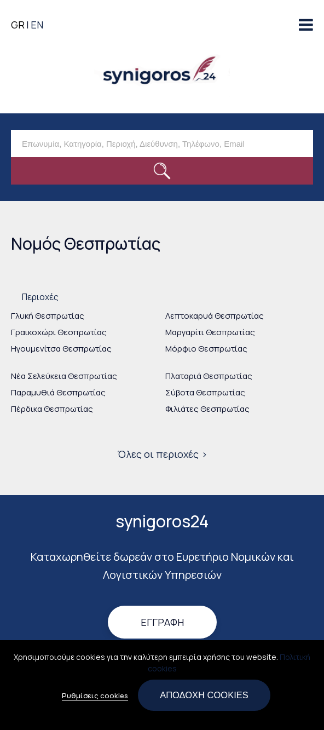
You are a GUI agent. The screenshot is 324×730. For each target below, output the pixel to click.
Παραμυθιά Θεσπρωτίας (58, 392)
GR (18, 24)
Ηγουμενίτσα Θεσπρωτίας (61, 348)
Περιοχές (40, 297)
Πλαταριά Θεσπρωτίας (208, 376)
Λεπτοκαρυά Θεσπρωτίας (214, 315)
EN (37, 24)
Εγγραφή (162, 622)
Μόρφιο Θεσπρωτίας (206, 348)
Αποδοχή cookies (204, 700)
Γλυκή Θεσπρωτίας (47, 315)
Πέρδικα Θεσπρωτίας (52, 409)
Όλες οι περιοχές (158, 454)
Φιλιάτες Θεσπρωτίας (207, 409)
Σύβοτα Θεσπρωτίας (205, 392)
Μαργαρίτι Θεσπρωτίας (210, 332)
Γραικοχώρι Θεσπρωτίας (59, 332)
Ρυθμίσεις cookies (95, 701)
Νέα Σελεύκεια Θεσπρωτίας (64, 376)
